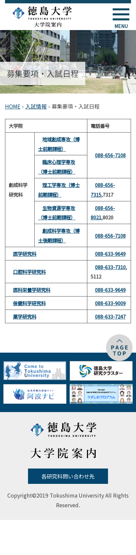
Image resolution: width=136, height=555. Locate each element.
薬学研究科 (24, 316)
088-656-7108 (110, 155)
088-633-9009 (110, 303)
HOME (12, 106)
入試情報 (36, 106)
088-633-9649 (110, 253)
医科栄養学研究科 (31, 289)
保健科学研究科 (29, 303)
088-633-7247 (110, 316)
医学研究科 (24, 253)
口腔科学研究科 (29, 271)
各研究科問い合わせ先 (68, 476)
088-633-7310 (110, 266)
